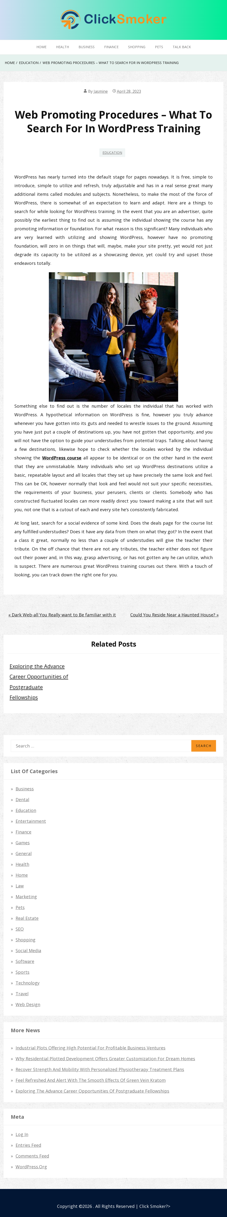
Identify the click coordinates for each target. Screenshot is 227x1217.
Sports (22, 972)
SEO (20, 929)
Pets (159, 47)
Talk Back (182, 47)
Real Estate (27, 918)
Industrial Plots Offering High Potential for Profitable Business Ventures (90, 1048)
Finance (111, 47)
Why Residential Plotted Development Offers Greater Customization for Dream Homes (105, 1058)
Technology (28, 983)
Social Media (28, 950)
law (20, 886)
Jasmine (101, 91)
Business (87, 47)
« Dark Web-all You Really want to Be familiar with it (62, 615)
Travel (22, 994)
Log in (22, 1134)
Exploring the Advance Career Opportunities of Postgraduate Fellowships (92, 1091)
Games (23, 843)
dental (22, 799)
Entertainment (31, 821)
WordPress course (61, 458)
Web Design (28, 1004)
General (24, 853)
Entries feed (28, 1145)
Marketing (26, 896)
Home (41, 47)
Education (112, 152)
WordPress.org (31, 1167)
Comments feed (32, 1156)
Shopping (136, 47)
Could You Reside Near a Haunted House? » (174, 615)
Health (62, 47)
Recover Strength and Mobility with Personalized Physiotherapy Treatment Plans (100, 1069)
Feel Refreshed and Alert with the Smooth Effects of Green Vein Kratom (91, 1080)
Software (25, 961)
